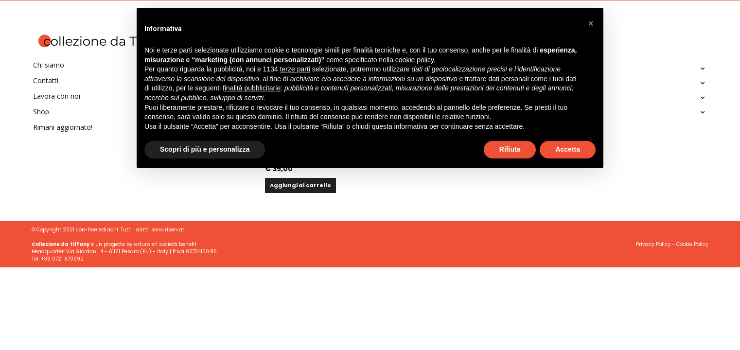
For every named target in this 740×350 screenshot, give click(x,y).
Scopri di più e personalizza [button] (204, 149)
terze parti (295, 69)
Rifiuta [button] (510, 149)
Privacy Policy (653, 244)
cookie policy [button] (414, 60)
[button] (591, 23)
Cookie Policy (692, 244)
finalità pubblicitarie (252, 88)
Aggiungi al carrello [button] (300, 185)
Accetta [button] (567, 149)
